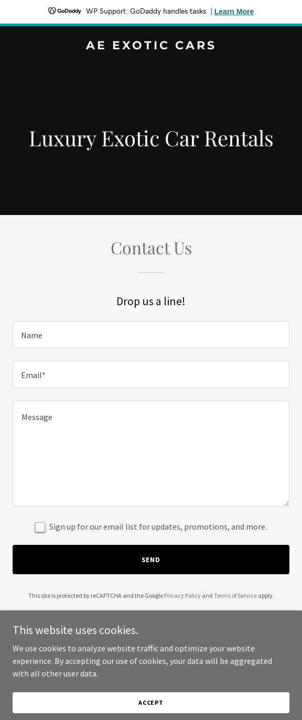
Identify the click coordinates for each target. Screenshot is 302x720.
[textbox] (151, 334)
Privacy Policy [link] (182, 595)
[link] (151, 46)
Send (151, 559)
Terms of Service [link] (235, 595)
